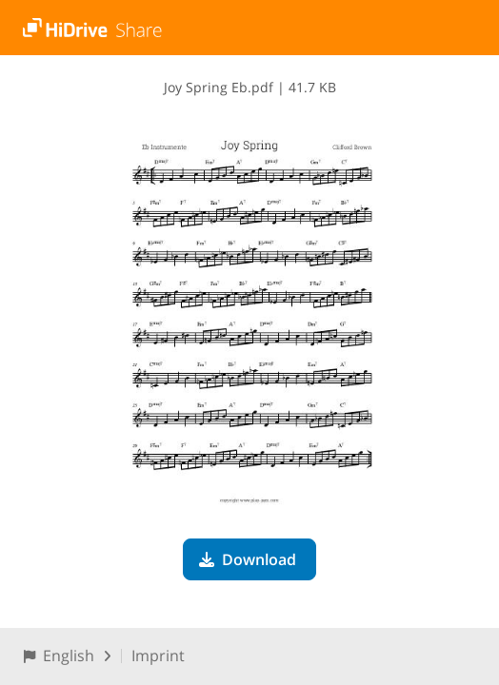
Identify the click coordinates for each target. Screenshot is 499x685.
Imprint (158, 655)
